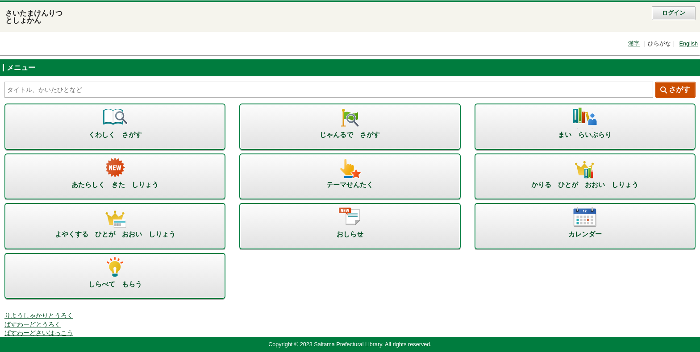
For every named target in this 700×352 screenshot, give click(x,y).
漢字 (634, 44)
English (688, 44)
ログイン (673, 13)
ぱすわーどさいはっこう (38, 333)
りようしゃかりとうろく (38, 315)
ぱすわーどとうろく (32, 324)
